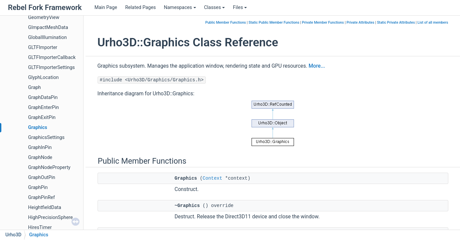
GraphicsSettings (46, 137)
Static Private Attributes (396, 22)
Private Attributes (360, 22)
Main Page (106, 7)
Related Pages (140, 7)
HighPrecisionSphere (50, 217)
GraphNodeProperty (49, 167)
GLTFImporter (42, 47)
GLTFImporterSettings (51, 67)
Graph (34, 87)
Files (240, 7)
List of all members (433, 22)
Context (212, 178)
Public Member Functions (225, 22)
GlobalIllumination (47, 37)
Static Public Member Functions (274, 22)
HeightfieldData (44, 207)
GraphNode (40, 157)
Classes (214, 7)
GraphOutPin (41, 177)
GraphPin (38, 187)
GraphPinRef (41, 197)
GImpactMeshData (48, 27)
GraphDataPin (43, 97)
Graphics (37, 127)
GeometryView (43, 17)
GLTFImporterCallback (51, 57)
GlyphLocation (43, 77)
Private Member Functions (323, 22)
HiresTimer (40, 227)
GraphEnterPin (43, 107)
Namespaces (180, 7)
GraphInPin (40, 147)
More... (317, 66)
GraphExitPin (41, 117)
